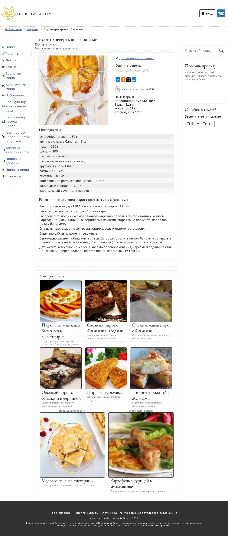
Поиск (11, 47)
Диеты (11, 60)
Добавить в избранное (136, 58)
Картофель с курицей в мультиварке (131, 483)
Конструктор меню (16, 86)
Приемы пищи (17, 169)
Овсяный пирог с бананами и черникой (61, 395)
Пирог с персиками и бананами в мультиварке (61, 331)
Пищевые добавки (13, 160)
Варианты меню (14, 75)
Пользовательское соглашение (154, 512)
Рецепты (13, 53)
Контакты (13, 176)
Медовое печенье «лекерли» (67, 481)
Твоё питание (60, 512)
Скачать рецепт (133, 89)
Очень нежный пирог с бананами (151, 328)
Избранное (15, 95)
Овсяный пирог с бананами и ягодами (105, 328)
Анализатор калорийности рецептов (17, 136)
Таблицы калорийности (17, 150)
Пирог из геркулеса (104, 392)
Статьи (11, 67)
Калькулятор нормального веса (16, 106)
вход (209, 13)
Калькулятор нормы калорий (16, 121)
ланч (74, 48)
